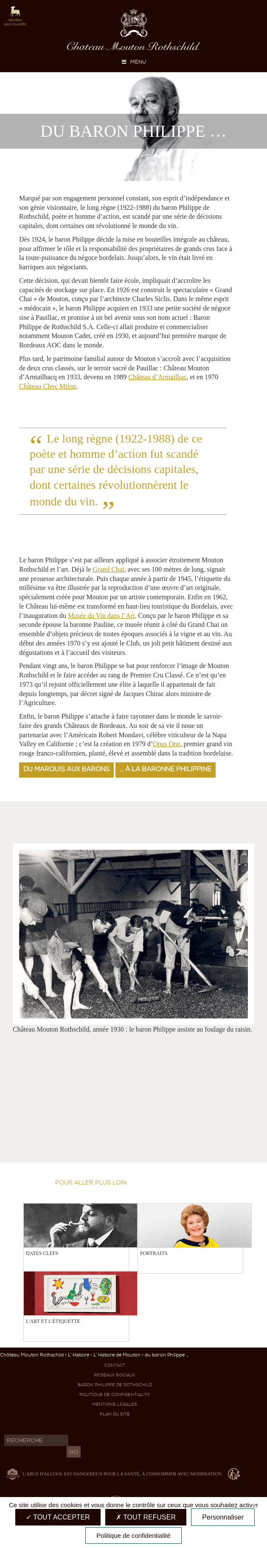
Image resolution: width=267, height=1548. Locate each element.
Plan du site (115, 1414)
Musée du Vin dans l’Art (101, 615)
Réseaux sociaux (114, 1375)
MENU (133, 62)
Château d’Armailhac (157, 377)
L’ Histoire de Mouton (117, 1355)
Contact (114, 1365)
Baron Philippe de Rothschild (115, 1384)
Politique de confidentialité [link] (133, 1535)
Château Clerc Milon (47, 386)
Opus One (166, 743)
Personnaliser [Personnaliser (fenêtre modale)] (223, 1517)
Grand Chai (108, 569)
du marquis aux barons (66, 769)
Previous (149, 832)
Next (160, 832)
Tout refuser (146, 1517)
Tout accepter (58, 1517)
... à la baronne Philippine (165, 769)
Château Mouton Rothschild (32, 1355)
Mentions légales (114, 1404)
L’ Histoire (78, 1355)
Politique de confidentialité (114, 1394)
